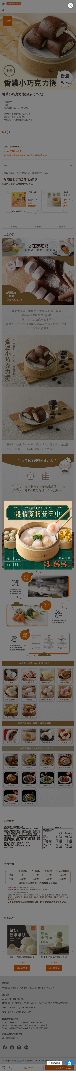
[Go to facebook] (69, 1063)
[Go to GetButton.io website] (69, 1068)
